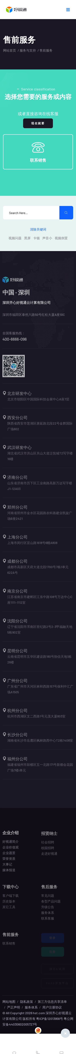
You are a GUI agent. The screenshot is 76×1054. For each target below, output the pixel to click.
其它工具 (8, 909)
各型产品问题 (51, 903)
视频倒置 (61, 238)
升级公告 (47, 909)
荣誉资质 (8, 860)
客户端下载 (10, 897)
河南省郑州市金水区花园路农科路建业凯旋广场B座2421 (39, 517)
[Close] (65, 1033)
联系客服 (47, 920)
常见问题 (47, 897)
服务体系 (47, 914)
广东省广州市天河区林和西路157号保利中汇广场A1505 (40, 691)
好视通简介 (10, 843)
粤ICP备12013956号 (49, 1018)
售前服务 (46, 50)
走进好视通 (49, 855)
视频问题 (15, 238)
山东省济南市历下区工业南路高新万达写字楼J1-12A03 (39, 488)
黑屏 (27, 238)
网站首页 (9, 50)
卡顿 (36, 238)
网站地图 (8, 1001)
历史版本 (8, 903)
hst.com (38, 1013)
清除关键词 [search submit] (38, 229)
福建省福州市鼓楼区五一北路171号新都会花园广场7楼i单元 (40, 769)
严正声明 (13, 1007)
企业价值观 (10, 849)
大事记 (7, 866)
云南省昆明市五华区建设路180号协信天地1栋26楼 (39, 661)
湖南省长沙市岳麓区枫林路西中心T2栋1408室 (40, 742)
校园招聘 (47, 850)
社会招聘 (47, 844)
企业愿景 (8, 855)
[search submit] (66, 212)
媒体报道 (8, 872)
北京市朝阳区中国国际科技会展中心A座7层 (38, 401)
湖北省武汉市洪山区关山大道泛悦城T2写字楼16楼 (40, 458)
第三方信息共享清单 (52, 1001)
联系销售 (38, 160)
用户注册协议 (52, 1007)
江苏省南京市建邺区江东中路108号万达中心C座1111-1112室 (39, 601)
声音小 (47, 238)
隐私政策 (26, 1001)
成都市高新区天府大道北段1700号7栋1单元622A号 (38, 571)
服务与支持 (28, 50)
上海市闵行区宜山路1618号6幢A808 (32, 545)
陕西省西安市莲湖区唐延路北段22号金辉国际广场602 (40, 428)
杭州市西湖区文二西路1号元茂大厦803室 (36, 718)
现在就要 (38, 123)
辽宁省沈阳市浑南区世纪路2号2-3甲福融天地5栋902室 (39, 631)
